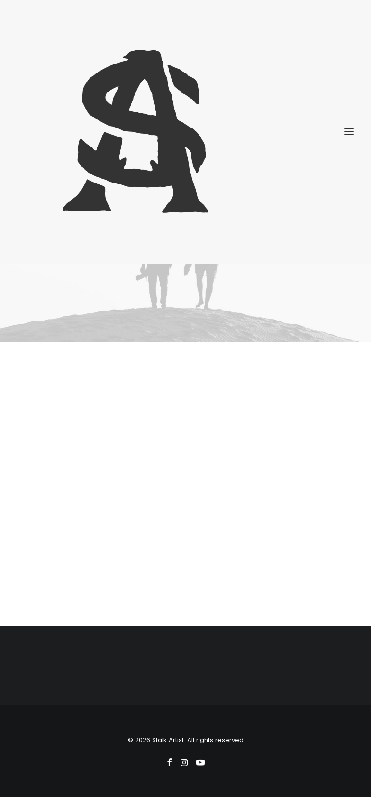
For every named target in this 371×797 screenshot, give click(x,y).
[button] (349, 132)
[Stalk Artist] (185, 132)
